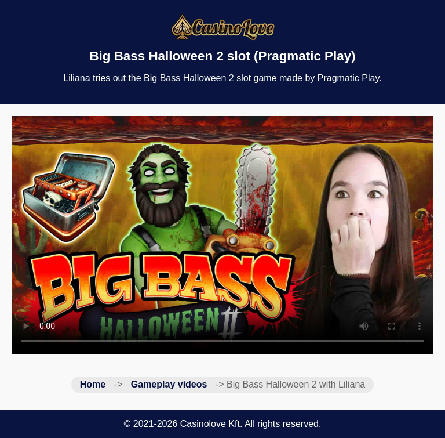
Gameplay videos (169, 384)
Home (92, 384)
